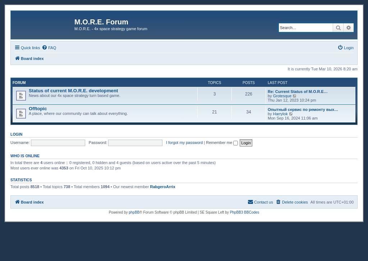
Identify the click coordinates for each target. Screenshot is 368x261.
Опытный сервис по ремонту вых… (303, 109)
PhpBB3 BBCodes (244, 212)
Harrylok (280, 114)
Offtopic (38, 108)
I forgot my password (184, 142)
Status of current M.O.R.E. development (73, 90)
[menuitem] (49, 47)
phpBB (134, 212)
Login (16, 134)
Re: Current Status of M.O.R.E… (298, 91)
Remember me (222, 142)
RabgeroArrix (162, 187)
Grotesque (282, 96)
